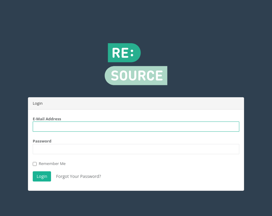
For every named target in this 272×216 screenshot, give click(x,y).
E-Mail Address (47, 119)
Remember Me (49, 163)
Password (42, 141)
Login (42, 176)
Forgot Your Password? (78, 176)
